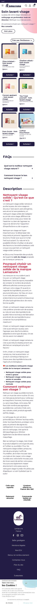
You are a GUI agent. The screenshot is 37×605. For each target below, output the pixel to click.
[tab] (18, 167)
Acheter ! (10, 75)
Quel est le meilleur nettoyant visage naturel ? (18, 167)
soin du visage (20, 257)
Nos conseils (6, 26)
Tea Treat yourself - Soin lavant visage (27, 98)
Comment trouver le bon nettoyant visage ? (15, 176)
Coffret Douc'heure (27, 133)
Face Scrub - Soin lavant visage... (9, 133)
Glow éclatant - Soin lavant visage (9, 64)
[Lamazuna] (13, 5)
